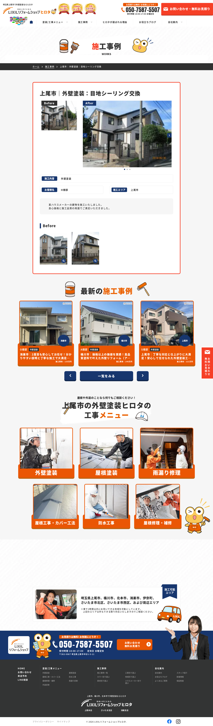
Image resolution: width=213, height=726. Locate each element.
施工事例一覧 (102, 673)
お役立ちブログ (161, 677)
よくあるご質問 (161, 681)
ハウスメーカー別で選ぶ (133, 682)
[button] (85, 135)
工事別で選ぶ (130, 673)
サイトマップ (63, 721)
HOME (21, 668)
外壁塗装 (46, 673)
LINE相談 (23, 679)
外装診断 (46, 685)
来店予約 (22, 675)
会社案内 (158, 673)
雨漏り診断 (73, 681)
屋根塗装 (72, 673)
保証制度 (180, 681)
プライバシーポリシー (43, 721)
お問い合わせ (25, 672)
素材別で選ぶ (102, 681)
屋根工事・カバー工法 (51, 677)
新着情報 (180, 677)
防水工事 (72, 677)
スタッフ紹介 (182, 673)
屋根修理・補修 (48, 681)
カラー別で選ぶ (103, 677)
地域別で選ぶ (130, 677)
